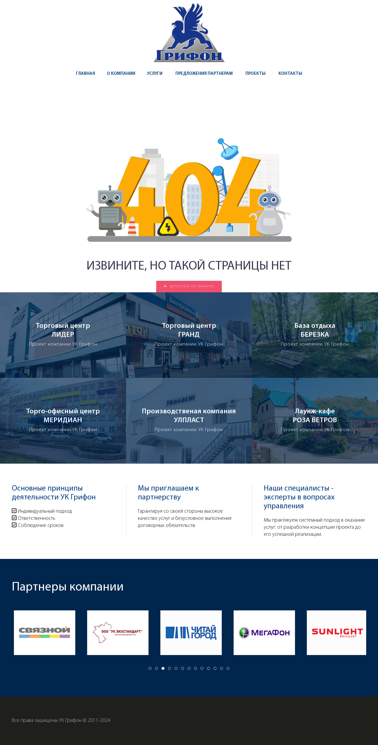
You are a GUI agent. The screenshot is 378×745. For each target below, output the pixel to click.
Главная (85, 74)
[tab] (150, 668)
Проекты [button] (255, 74)
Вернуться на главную (189, 286)
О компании (121, 74)
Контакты (290, 74)
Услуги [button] (154, 74)
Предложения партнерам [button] (204, 74)
